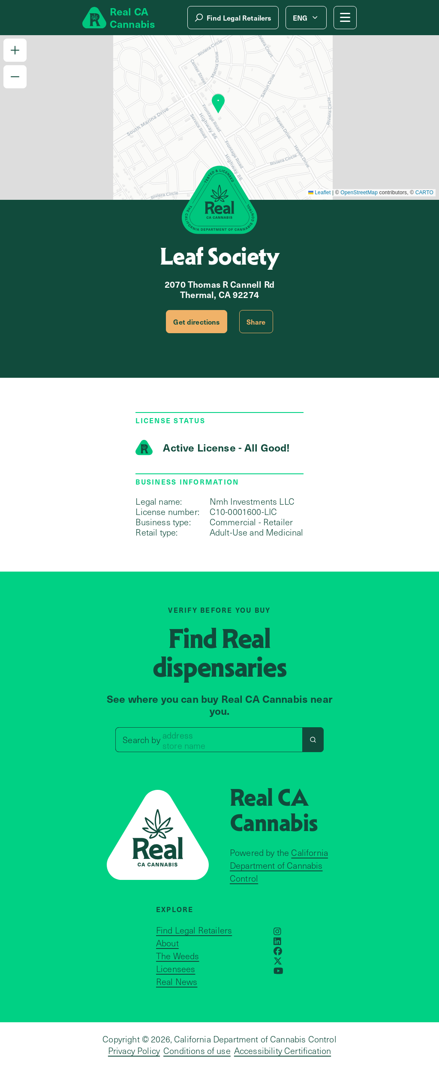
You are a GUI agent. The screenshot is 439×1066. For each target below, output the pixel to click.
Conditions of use (197, 1051)
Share (256, 321)
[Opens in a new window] (277, 931)
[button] (15, 50)
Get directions (196, 321)
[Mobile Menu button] (345, 17)
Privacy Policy (134, 1051)
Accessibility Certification (282, 1051)
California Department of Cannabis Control (279, 865)
